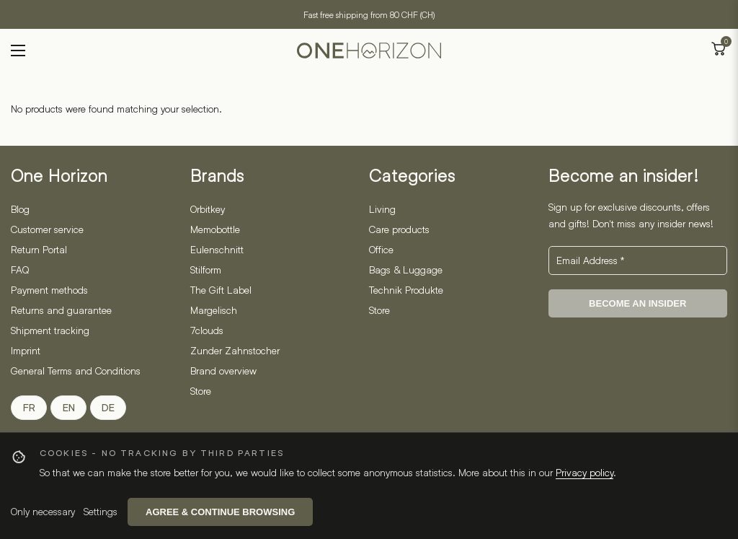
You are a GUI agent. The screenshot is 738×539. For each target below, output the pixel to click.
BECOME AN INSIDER (637, 303)
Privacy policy (584, 472)
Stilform (205, 269)
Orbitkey (207, 209)
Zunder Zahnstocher (235, 350)
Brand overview (223, 370)
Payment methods (49, 290)
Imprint (25, 350)
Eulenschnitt (217, 249)
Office (381, 249)
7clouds (206, 330)
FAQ (20, 269)
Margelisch (213, 310)
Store (200, 391)
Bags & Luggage (406, 269)
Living (382, 209)
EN (69, 407)
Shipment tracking (50, 330)
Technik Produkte (406, 290)
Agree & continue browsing (220, 512)
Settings (100, 511)
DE (108, 407)
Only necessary (43, 511)
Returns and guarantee (61, 310)
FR (29, 407)
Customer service (47, 229)
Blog (20, 209)
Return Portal (39, 249)
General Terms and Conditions (76, 370)
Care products (399, 229)
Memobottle (215, 229)
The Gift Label (221, 290)
